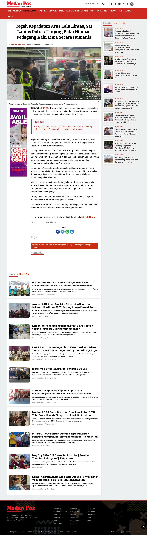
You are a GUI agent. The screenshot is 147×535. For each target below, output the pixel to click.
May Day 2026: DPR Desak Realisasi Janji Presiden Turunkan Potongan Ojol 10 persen (61, 457)
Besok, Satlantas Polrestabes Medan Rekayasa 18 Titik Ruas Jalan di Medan (127, 48)
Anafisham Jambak (17, 44)
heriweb (137, 532)
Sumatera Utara (29, 11)
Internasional (102, 11)
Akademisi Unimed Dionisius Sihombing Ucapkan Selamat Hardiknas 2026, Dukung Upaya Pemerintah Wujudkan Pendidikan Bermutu (63, 307)
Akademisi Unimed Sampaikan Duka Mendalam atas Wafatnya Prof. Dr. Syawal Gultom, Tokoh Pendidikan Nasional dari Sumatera (127, 37)
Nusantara (52, 11)
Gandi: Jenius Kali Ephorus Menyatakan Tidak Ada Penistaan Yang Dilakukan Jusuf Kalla (126, 132)
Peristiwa (17, 11)
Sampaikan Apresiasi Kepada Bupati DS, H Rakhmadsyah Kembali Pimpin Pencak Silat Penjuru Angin (62, 393)
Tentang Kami (13, 532)
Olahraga (70, 11)
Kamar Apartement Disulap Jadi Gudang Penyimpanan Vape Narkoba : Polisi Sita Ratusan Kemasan (65, 478)
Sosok (72, 517)
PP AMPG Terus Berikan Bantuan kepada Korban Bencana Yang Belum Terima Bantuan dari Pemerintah (65, 435)
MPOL (46, 108)
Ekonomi (79, 11)
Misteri (73, 515)
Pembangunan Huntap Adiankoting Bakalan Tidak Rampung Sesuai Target (126, 159)
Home (9, 11)
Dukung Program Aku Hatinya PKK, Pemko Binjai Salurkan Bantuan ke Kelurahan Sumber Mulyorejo (62, 284)
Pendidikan (88, 11)
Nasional (42, 11)
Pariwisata (91, 512)
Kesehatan (91, 509)
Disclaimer (61, 532)
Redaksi (23, 532)
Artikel (89, 520)
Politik (121, 11)
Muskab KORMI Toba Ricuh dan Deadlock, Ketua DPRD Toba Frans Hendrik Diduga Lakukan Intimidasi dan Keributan (63, 415)
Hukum (61, 11)
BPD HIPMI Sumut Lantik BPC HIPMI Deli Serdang (59, 369)
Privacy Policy (50, 532)
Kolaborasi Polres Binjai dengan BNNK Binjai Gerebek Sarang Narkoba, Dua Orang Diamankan (63, 327)
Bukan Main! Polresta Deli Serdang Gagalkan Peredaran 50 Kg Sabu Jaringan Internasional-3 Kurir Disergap (125, 148)
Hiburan (113, 11)
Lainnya (128, 11)
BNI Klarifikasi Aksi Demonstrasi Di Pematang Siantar (126, 75)
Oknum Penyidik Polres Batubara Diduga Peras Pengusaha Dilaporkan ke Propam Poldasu (126, 118)
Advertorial (91, 515)
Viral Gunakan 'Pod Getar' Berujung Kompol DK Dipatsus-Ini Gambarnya (126, 61)
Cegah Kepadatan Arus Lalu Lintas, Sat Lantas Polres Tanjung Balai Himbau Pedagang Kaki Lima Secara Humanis (64, 127)
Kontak (74, 532)
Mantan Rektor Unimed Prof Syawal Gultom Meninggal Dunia (126, 89)
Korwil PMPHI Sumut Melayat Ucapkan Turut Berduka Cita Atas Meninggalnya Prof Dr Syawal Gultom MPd (127, 104)
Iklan (68, 532)
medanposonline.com (123, 532)
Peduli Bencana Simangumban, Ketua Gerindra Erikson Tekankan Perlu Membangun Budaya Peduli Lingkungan (65, 349)
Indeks (10, 16)
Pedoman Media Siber (35, 532)
